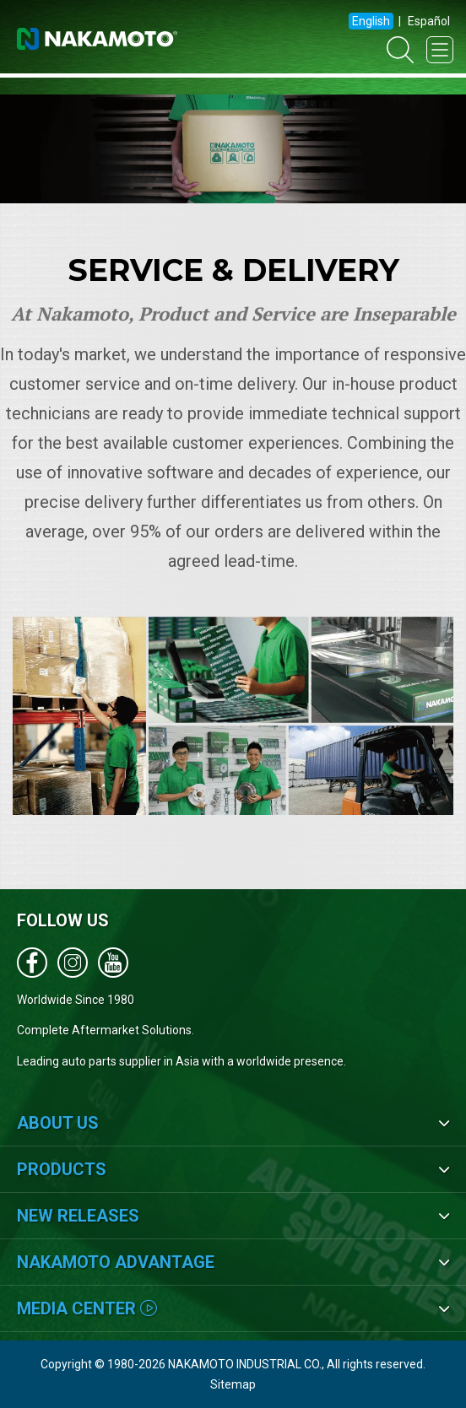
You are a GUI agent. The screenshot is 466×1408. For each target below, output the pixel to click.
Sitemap (233, 1384)
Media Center (87, 1308)
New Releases (78, 1216)
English (371, 21)
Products (61, 1169)
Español (429, 21)
